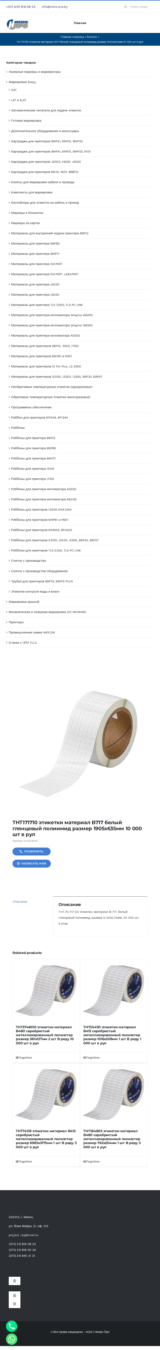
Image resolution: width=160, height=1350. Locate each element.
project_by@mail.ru (23, 1235)
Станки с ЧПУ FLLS (23, 643)
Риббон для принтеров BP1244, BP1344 (39, 417)
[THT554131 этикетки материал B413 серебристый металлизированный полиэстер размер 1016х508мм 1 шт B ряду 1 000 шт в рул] (113, 990)
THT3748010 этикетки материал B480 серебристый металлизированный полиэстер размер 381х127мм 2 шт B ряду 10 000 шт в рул (45, 1035)
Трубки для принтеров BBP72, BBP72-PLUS (42, 581)
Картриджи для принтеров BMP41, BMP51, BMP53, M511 (51, 151)
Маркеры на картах (25, 223)
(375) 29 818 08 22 (22, 1244)
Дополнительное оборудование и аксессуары (45, 131)
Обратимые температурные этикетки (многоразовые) (50, 397)
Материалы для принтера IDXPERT (37, 264)
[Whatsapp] (11, 1339)
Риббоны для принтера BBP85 (33, 448)
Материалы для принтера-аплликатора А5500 (45, 335)
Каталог (92, 36)
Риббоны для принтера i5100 (32, 469)
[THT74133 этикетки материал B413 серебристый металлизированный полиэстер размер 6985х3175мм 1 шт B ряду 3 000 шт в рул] (46, 1094)
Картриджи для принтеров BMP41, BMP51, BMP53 (47, 141)
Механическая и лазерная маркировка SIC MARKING (47, 612)
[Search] (125, 6)
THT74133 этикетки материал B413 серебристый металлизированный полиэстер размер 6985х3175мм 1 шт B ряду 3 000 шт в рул (46, 1139)
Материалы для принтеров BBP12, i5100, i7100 (45, 346)
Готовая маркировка (26, 120)
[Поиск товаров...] (137, 6)
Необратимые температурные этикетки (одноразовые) (51, 387)
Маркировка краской (24, 602)
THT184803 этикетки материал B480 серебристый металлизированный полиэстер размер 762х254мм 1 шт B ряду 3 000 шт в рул (112, 1139)
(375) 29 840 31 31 (22, 1256)
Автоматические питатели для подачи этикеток (46, 110)
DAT (14, 90)
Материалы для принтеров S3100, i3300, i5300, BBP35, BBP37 (56, 377)
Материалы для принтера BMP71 (35, 254)
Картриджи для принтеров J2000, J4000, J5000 (46, 162)
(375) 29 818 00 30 (22, 1250)
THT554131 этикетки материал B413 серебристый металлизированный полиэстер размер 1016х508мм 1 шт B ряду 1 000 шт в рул (112, 1035)
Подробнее (25, 1057)
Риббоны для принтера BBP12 (33, 438)
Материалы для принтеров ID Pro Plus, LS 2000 (46, 366)
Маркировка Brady (22, 82)
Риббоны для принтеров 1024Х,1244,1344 (41, 509)
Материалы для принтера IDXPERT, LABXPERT (45, 274)
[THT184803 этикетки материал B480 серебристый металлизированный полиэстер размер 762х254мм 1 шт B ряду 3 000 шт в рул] (113, 1094)
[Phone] (11, 1326)
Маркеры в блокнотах (27, 213)
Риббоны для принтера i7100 (32, 479)
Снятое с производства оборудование (39, 571)
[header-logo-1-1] (17, 20)
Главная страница (72, 36)
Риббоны (18, 428)
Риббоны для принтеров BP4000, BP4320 (41, 530)
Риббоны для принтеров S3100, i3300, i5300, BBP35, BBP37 (55, 540)
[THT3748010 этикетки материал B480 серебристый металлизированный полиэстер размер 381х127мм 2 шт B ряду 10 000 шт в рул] (46, 990)
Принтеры (16, 622)
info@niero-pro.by (55, 7)
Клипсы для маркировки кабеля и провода (42, 182)
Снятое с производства (28, 561)
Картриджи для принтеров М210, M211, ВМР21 (45, 172)
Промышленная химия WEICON (32, 632)
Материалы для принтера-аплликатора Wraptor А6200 (52, 315)
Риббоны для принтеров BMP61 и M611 (39, 520)
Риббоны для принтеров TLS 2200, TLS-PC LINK (46, 550)
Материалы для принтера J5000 (35, 294)
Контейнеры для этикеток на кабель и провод (45, 202)
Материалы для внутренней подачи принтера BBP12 (50, 233)
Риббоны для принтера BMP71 (33, 458)
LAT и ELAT (18, 100)
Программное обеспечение (31, 407)
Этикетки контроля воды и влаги (35, 591)
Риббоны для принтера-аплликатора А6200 (44, 499)
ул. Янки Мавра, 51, (28, 1226)
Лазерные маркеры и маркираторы (35, 72)
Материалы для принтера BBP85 (35, 243)
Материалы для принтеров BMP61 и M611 (41, 356)
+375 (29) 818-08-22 (21, 7)
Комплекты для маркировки (31, 192)
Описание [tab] (20, 901)
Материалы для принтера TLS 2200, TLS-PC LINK (47, 305)
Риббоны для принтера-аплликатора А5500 (43, 489)
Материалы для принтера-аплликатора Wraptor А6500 (52, 325)
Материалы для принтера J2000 (35, 284)
